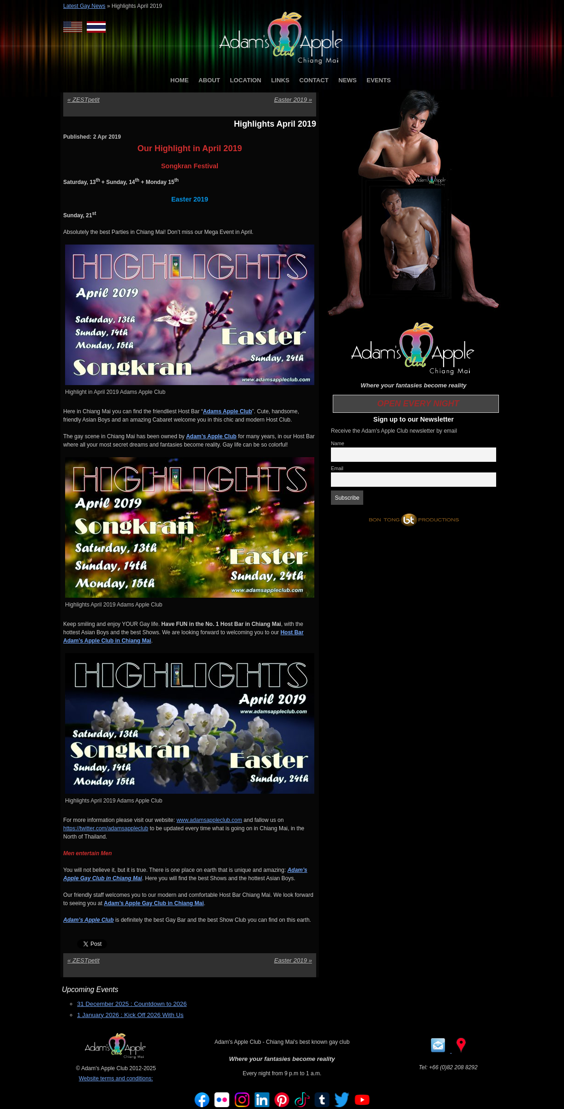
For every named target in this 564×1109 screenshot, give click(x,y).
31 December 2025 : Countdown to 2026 (132, 1003)
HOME (179, 80)
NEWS (347, 80)
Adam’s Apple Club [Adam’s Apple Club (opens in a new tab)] (88, 920)
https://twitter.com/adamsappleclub (105, 828)
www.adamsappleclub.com (209, 820)
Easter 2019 (293, 99)
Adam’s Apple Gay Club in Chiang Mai (154, 903)
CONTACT (313, 80)
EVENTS (378, 80)
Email (337, 468)
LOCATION (245, 80)
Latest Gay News (84, 6)
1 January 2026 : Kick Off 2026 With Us (130, 1014)
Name (337, 443)
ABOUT (209, 80)
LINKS (280, 80)
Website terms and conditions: (116, 1078)
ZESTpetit (83, 99)
